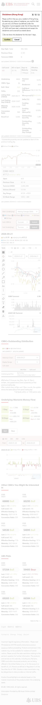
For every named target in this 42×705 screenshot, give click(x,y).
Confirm (7, 40)
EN (39, 15)
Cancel (16, 40)
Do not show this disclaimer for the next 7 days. (19, 35)
